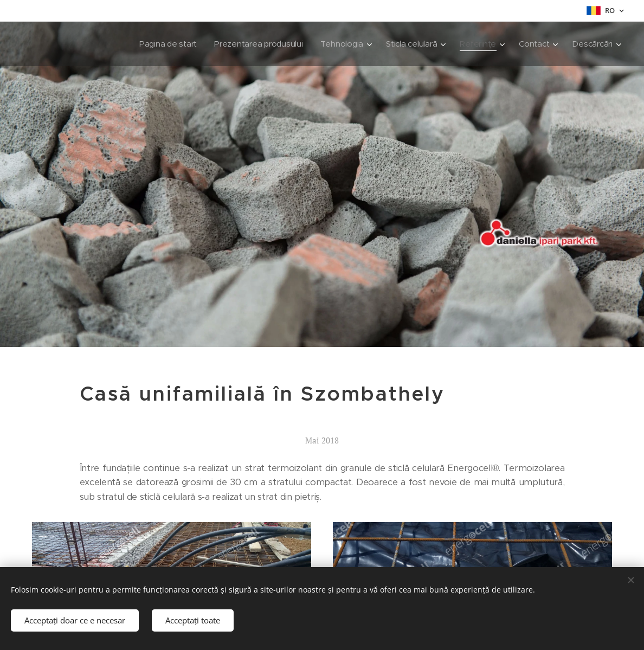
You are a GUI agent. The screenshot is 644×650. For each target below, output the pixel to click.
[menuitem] (160, 43)
